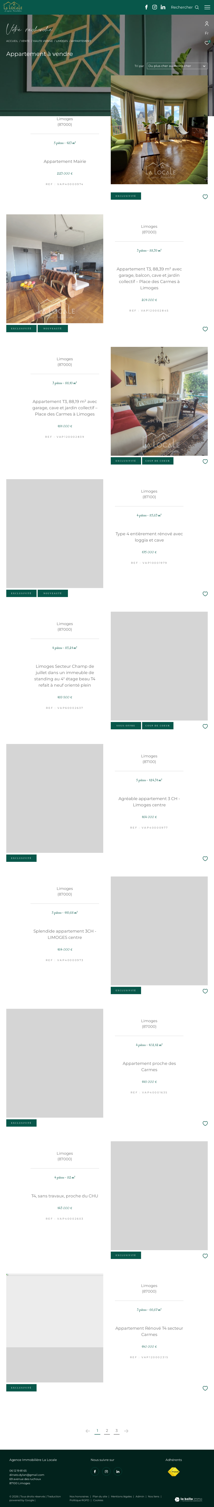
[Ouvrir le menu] (207, 7)
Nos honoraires (79, 1496)
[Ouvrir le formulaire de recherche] (185, 7)
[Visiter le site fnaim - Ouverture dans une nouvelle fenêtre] (174, 1472)
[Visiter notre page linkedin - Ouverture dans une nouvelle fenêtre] (163, 8)
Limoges (62, 40)
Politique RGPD (79, 1500)
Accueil (12, 40)
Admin (140, 1496)
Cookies (98, 1500)
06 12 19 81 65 (18, 1470)
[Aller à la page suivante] (126, 1431)
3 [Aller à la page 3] (117, 1430)
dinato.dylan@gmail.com (26, 1474)
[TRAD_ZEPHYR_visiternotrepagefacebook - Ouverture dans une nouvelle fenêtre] (146, 8)
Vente (25, 40)
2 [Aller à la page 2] (107, 1430)
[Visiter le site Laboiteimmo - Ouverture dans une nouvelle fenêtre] (188, 1499)
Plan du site (100, 1496)
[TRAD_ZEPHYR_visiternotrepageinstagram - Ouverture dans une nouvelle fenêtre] (154, 8)
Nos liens (154, 1496)
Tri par (139, 65)
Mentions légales (121, 1496)
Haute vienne (43, 40)
